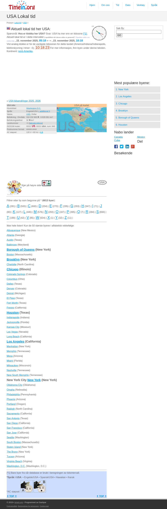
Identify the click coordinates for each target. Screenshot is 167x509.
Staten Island (14, 447)
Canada (118, 137)
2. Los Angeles (123, 96)
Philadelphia (13, 394)
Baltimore (12, 244)
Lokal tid (18, 23)
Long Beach (13, 336)
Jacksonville (13, 322)
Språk (154, 5)
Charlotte (11, 264)
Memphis (11, 351)
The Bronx (12, 452)
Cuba (117, 140)
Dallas (10, 284)
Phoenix (11, 399)
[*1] (85, 33)
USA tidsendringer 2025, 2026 (25, 101)
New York (34, 380)
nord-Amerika (25, 51)
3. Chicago (121, 103)
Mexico (141, 137)
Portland (11, 404)
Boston (10, 254)
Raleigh (11, 409)
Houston (13, 312)
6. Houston (121, 125)
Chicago (13, 269)
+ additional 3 (44, 111)
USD (28, 114)
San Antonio (13, 418)
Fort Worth (12, 303)
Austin (10, 240)
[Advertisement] (57, 77)
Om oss (105, 5)
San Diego (12, 423)
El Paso (11, 298)
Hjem (92, 5)
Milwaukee (12, 365)
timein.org (19, 502)
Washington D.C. (33, 108)
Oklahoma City (14, 385)
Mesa (10, 356)
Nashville (11, 370)
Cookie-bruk (44, 506)
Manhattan (12, 346)
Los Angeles (15, 341)
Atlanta (10, 235)
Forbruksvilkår (12, 506)
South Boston (14, 442)
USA (25, 23)
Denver (11, 288)
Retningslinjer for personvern (28, 506)
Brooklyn (13, 259)
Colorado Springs (16, 274)
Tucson (11, 456)
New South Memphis (18, 375)
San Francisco (14, 428)
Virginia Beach (14, 461)
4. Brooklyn (122, 110)
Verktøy (141, 5)
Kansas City (13, 327)
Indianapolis (13, 317)
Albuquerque (13, 230)
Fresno (10, 307)
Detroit (10, 293)
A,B (41, 132)
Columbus (12, 279)
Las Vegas (12, 332)
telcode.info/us (36, 123)
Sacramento (13, 413)
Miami (10, 361)
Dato (127, 5)
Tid (117, 5)
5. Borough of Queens (127, 117)
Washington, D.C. (16, 466)
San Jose (12, 432)
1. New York (122, 89)
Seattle (10, 437)
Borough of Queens (21, 249)
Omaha (11, 389)
